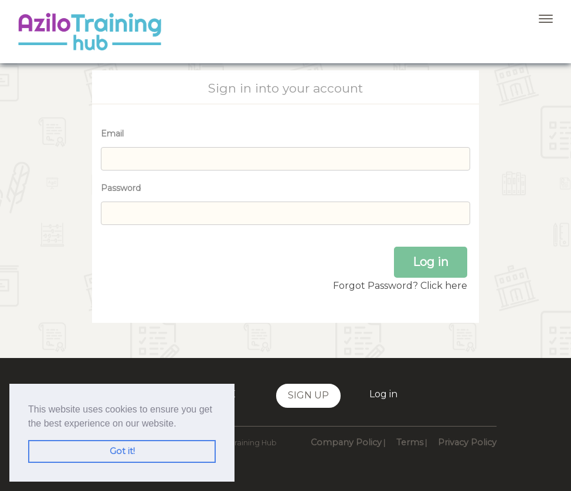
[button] (180, 424)
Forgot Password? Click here (400, 285)
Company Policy (346, 442)
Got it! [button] (122, 451)
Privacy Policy (467, 442)
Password (121, 188)
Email (112, 133)
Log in (383, 394)
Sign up (308, 395)
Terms (409, 442)
